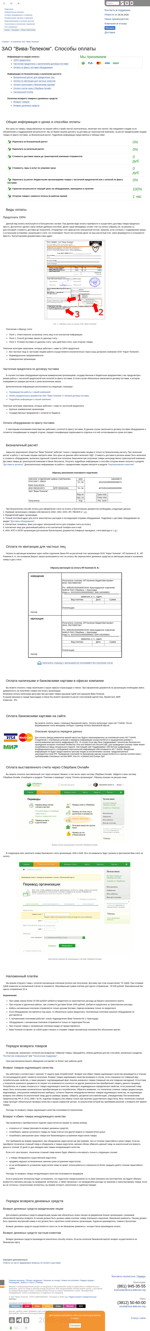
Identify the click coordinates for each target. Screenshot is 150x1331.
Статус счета (138, 1318)
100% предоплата (21, 60)
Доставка (110, 32)
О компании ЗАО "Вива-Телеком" (25, 42)
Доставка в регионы (13, 464)
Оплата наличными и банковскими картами (34, 84)
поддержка (124, 10)
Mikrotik (69, 1306)
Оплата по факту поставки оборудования (33, 67)
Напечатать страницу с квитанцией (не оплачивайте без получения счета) (77, 663)
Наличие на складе (52, 1280)
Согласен (75, 1325)
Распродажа (15, 30)
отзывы (123, 23)
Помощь (39, 1282)
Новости (109, 14)
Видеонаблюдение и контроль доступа (19, 21)
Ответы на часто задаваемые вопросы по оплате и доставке (32, 1263)
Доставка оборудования (22, 521)
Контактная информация (15, 1056)
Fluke (47, 1306)
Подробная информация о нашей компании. (30, 399)
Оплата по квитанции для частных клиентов (34, 81)
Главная (5, 42)
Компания (110, 23)
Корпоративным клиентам (121, 464)
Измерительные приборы (14, 12)
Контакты (110, 10)
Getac (58, 1306)
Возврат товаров (21, 102)
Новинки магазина (16, 1280)
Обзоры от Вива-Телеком (28, 30)
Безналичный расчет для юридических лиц (33, 77)
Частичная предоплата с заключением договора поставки (40, 64)
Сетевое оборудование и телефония (18, 15)
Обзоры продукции (34, 1280)
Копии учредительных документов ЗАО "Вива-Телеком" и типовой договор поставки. (49, 396)
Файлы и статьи (27, 1282)
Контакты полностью (123, 1276)
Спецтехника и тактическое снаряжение (20, 24)
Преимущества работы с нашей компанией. (30, 392)
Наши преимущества (116, 19)
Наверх (141, 1276)
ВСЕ (81, 1306)
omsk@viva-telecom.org (132, 1306)
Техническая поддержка (44, 1056)
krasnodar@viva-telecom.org (130, 1290)
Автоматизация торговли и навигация (19, 18)
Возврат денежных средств (26, 105)
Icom (27, 1306)
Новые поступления (70, 1280)
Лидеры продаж (87, 1280)
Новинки (7, 30)
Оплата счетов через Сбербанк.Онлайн (32, 88)
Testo (37, 1306)
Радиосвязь (9, 9)
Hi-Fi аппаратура (11, 27)
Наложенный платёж (23, 92)
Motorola (15, 1306)
